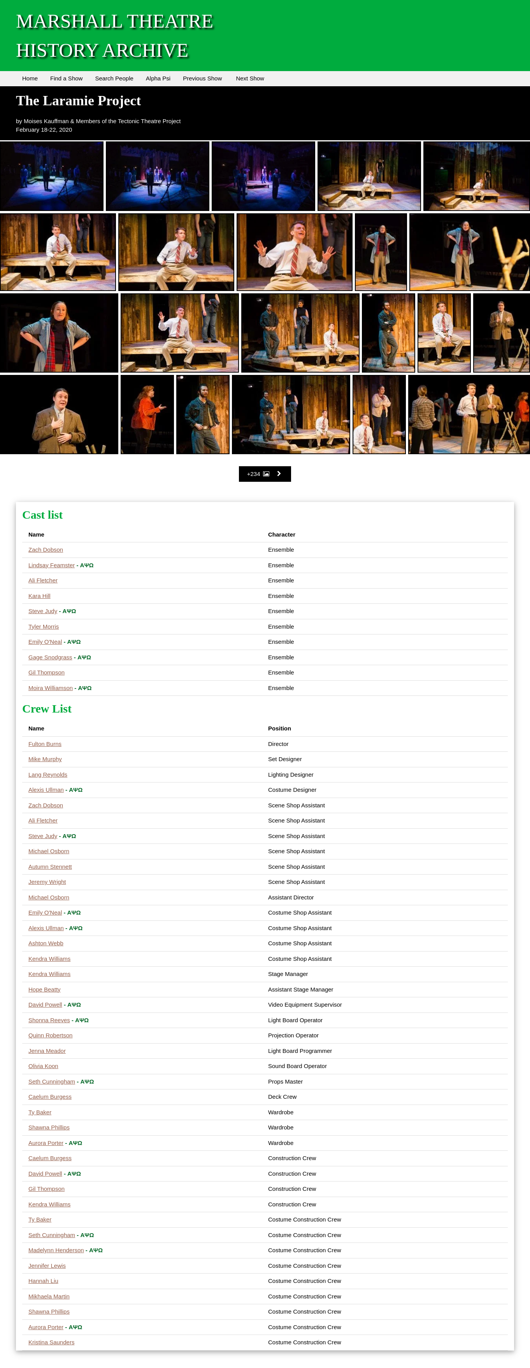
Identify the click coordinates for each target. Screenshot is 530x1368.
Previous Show (202, 78)
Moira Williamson (50, 688)
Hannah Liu (43, 1280)
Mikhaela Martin (49, 1296)
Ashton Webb (45, 943)
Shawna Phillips (49, 1127)
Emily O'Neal (45, 641)
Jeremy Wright (47, 881)
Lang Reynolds (47, 774)
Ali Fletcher (43, 580)
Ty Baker (39, 1112)
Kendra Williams (49, 958)
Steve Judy (42, 611)
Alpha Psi (158, 78)
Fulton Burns (44, 744)
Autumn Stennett (50, 866)
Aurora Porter (45, 1143)
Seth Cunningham (51, 1081)
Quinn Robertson (50, 1035)
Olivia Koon (43, 1066)
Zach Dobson (45, 549)
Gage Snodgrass (50, 657)
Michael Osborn (48, 851)
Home (30, 78)
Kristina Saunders (51, 1342)
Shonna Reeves (49, 1020)
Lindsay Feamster (51, 565)
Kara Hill (39, 596)
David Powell (45, 1004)
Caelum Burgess (50, 1096)
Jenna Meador (47, 1050)
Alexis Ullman (46, 789)
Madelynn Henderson (56, 1250)
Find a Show (66, 78)
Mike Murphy (45, 759)
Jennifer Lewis (47, 1265)
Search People (114, 78)
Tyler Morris (43, 626)
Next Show (250, 78)
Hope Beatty (44, 989)
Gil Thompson (46, 672)
